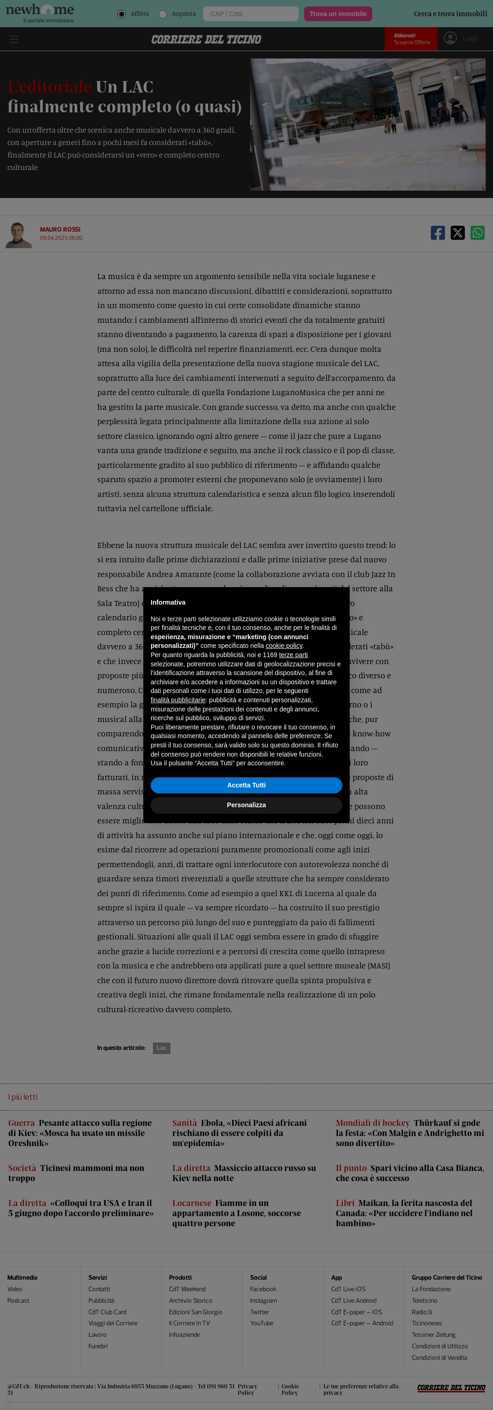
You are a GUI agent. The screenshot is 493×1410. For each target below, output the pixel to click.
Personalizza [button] (246, 805)
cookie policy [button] (284, 645)
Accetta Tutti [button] (246, 785)
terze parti (293, 654)
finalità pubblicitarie (178, 700)
